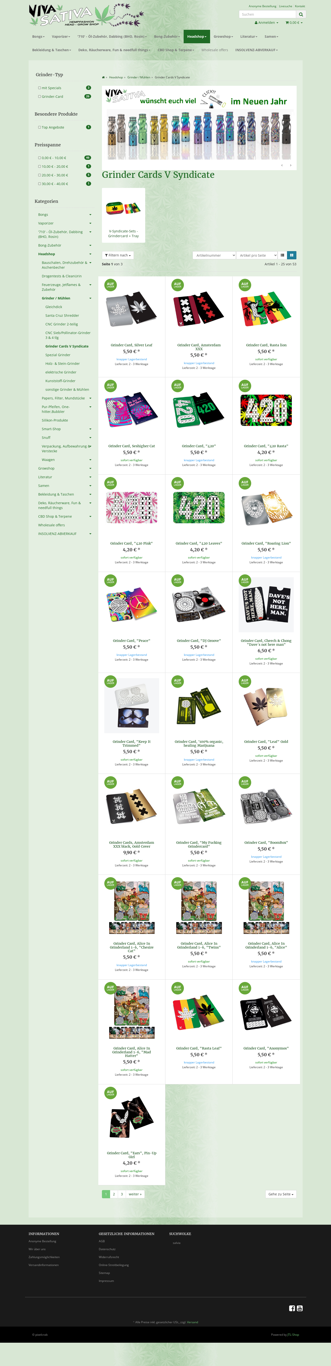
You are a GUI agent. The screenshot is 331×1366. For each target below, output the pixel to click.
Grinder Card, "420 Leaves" (199, 543)
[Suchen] (267, 14)
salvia (177, 1243)
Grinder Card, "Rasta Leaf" (199, 1048)
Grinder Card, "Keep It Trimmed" (132, 743)
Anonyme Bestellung (262, 6)
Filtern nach (118, 255)
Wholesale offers (214, 50)
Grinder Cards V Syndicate (66, 346)
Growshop (223, 36)
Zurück (282, 165)
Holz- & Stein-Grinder (62, 363)
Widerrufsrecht (109, 1257)
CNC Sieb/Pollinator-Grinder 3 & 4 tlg (68, 335)
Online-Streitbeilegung (114, 1265)
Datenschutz (107, 1249)
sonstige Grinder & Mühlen (67, 389)
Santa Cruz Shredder (62, 315)
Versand (192, 1322)
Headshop (196, 36)
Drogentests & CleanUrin (62, 276)
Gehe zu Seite (281, 1194)
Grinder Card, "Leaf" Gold (266, 741)
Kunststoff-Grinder (60, 381)
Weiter (290, 165)
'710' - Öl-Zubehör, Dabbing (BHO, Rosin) (112, 36)
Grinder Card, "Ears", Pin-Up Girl (131, 1155)
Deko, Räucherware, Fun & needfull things (114, 50)
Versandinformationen (44, 1265)
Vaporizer (61, 36)
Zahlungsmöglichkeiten (44, 1257)
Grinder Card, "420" (199, 446)
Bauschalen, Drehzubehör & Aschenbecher (68, 264)
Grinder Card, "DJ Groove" (199, 641)
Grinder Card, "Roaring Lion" (266, 543)
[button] (282, 255)
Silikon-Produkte (55, 420)
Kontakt (300, 6)
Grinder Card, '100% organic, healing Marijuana (199, 743)
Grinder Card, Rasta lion (266, 345)
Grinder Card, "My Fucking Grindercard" (199, 844)
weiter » (135, 1194)
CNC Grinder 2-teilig (61, 324)
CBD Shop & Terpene (176, 50)
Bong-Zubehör (167, 36)
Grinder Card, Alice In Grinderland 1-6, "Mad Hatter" (131, 1052)
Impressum (106, 1281)
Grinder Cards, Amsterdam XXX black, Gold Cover (131, 844)
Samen (271, 36)
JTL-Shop (293, 1335)
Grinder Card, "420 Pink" (131, 543)
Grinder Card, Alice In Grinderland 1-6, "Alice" (266, 945)
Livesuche (285, 6)
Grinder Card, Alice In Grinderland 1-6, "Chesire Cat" (132, 947)
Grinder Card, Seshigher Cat (131, 446)
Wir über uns (37, 1249)
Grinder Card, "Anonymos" (266, 1048)
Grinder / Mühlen (68, 298)
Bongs (38, 36)
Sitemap (104, 1273)
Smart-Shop (68, 429)
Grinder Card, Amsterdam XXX (199, 347)
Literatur (248, 36)
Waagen (68, 459)
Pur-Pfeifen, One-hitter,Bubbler (68, 408)
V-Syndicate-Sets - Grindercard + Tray (123, 233)
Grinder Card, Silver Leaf (131, 345)
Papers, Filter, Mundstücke (68, 398)
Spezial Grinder (57, 355)
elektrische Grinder (60, 372)
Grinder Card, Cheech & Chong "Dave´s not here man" (266, 642)
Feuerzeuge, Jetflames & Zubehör (68, 286)
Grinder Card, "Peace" (131, 641)
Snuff (68, 437)
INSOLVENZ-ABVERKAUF (256, 50)
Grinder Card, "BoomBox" (266, 842)
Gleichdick (53, 306)
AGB (102, 1241)
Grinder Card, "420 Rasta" (266, 446)
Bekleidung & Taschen (51, 50)
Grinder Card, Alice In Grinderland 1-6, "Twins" (199, 945)
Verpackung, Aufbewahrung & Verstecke (68, 447)
